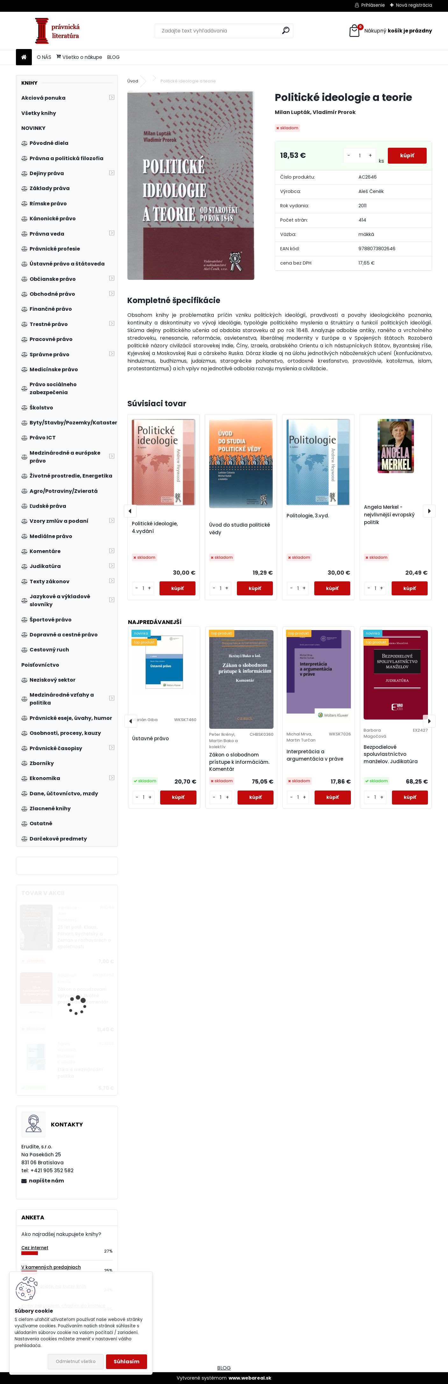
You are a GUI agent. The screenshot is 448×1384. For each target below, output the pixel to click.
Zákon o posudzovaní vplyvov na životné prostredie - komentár (83, 995)
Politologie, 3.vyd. (308, 515)
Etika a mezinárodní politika (80, 1073)
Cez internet (34, 1248)
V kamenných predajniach (51, 1267)
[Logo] (59, 31)
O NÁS (44, 57)
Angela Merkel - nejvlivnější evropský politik (389, 515)
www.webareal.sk (250, 1378)
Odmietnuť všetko (76, 1362)
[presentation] (130, 511)
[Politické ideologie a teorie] (190, 185)
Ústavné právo (150, 738)
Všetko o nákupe (79, 57)
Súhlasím (126, 1361)
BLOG (113, 57)
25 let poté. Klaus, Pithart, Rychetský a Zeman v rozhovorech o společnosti (84, 937)
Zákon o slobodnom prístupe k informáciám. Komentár (239, 762)
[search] (285, 30)
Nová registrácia (414, 5)
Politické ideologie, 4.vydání (155, 527)
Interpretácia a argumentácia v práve (315, 755)
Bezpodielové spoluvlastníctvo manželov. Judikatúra (391, 754)
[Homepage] (24, 57)
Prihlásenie (373, 5)
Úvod (132, 81)
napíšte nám (46, 1180)
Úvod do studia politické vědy (239, 529)
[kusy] (359, 155)
